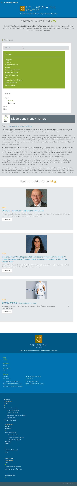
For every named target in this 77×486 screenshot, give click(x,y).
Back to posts (8, 40)
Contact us (29, 379)
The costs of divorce (10, 420)
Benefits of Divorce (8, 402)
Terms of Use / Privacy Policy (35, 384)
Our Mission (6, 379)
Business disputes (13, 435)
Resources (6, 363)
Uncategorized (10, 85)
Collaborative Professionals (12, 384)
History (5, 376)
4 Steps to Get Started (11, 450)
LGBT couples (11, 418)
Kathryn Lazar (13, 126)
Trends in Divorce (11, 83)
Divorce (7, 67)
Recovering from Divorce (13, 80)
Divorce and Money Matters (28, 119)
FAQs (6, 452)
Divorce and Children (12, 70)
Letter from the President (11, 381)
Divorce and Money (11, 72)
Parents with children (13, 410)
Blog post (8, 60)
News (7, 77)
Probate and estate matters (16, 437)
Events (5, 360)
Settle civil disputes (10, 432)
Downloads (6, 368)
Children (8, 62)
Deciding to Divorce (12, 65)
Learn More (7, 219)
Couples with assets (12, 413)
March (10, 100)
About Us (5, 374)
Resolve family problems (11, 408)
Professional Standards (33, 376)
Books (5, 365)
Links (4, 370)
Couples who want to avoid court (16, 415)
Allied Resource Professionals (13, 386)
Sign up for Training (32, 381)
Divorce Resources (11, 75)
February (11, 103)
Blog (4, 358)
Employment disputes (14, 440)
